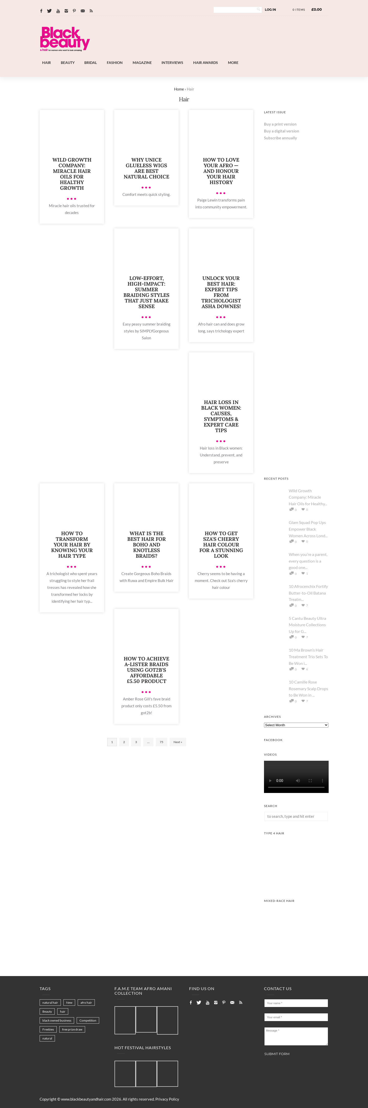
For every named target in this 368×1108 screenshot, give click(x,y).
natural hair (50, 1002)
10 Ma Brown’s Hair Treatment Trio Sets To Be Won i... (308, 656)
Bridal (90, 62)
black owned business (56, 1020)
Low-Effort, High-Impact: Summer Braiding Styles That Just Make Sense (146, 292)
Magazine (142, 62)
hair (62, 1011)
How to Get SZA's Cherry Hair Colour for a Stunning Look (221, 544)
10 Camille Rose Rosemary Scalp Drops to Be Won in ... (308, 688)
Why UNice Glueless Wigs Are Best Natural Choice (146, 168)
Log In (270, 10)
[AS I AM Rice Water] (296, 399)
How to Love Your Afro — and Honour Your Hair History (221, 170)
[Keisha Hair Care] (296, 269)
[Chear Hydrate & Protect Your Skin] (296, 334)
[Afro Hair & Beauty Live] (198, 56)
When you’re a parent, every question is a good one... (308, 561)
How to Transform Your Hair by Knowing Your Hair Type (72, 544)
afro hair (86, 1002)
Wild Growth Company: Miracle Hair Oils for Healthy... (308, 497)
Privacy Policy (167, 1099)
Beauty (68, 62)
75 (161, 742)
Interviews (172, 62)
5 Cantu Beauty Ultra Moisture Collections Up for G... (307, 625)
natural (47, 1038)
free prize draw (72, 1029)
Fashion (115, 62)
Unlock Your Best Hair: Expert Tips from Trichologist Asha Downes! (221, 292)
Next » (178, 742)
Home (179, 89)
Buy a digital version (281, 131)
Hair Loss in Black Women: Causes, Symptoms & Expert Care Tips (221, 416)
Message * (296, 1036)
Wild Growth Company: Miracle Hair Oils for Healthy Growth (71, 173)
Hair (46, 62)
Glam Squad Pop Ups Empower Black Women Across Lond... (308, 529)
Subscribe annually (280, 138)
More (233, 62)
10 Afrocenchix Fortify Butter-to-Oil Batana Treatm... (308, 593)
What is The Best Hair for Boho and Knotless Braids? (146, 544)
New (69, 1002)
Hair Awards (205, 62)
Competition (87, 1020)
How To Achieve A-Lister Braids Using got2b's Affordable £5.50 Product (146, 669)
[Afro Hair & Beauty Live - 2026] (296, 464)
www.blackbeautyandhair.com (86, 1099)
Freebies (48, 1029)
